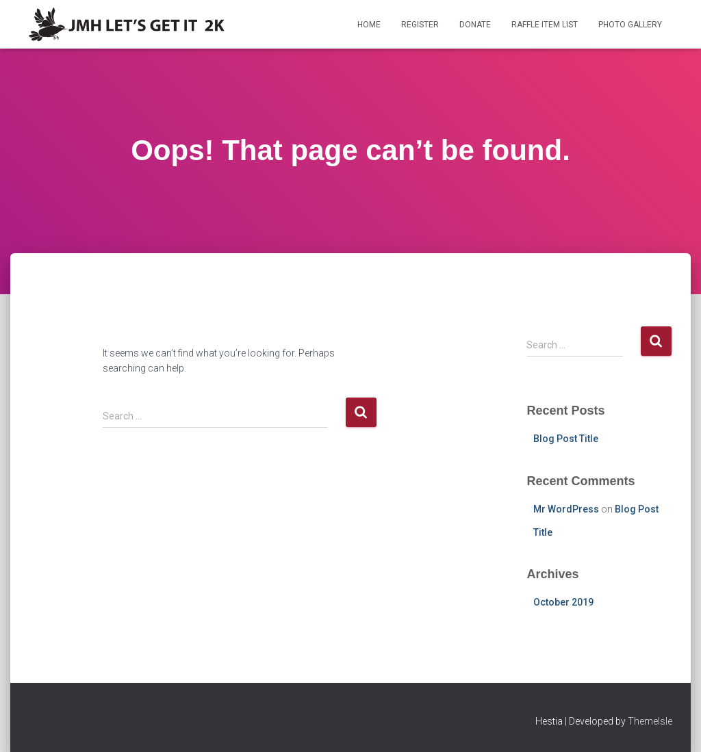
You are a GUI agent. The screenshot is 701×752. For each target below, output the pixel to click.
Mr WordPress (566, 509)
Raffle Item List (544, 24)
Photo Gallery (630, 24)
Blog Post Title (565, 438)
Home (369, 24)
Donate (475, 24)
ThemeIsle (650, 721)
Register (420, 24)
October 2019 (563, 602)
